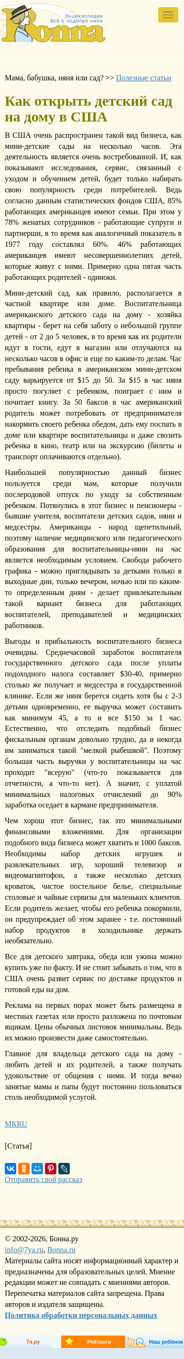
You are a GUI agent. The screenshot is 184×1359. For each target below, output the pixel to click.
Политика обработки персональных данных (81, 1315)
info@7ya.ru (24, 1250)
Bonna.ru (61, 1250)
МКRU (16, 1124)
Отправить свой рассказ (43, 1179)
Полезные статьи (143, 78)
